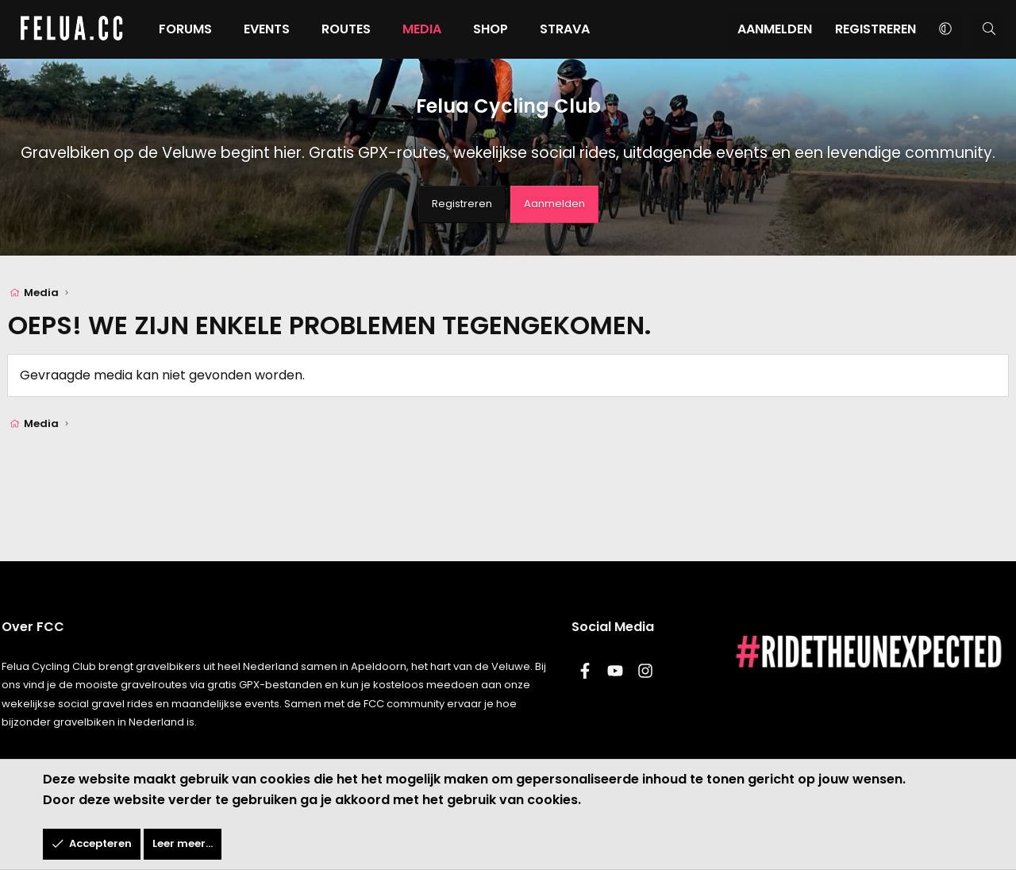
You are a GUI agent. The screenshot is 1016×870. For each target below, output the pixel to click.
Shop (490, 29)
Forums (185, 29)
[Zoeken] (988, 29)
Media (421, 29)
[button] (945, 29)
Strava (565, 29)
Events (267, 29)
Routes (346, 29)
